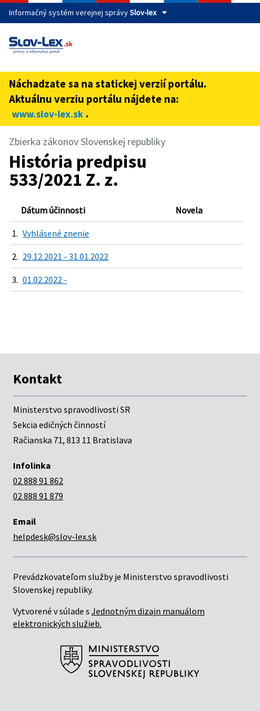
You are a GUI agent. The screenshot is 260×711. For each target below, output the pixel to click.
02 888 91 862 (38, 480)
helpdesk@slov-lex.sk (54, 536)
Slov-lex (143, 12)
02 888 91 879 (38, 495)
